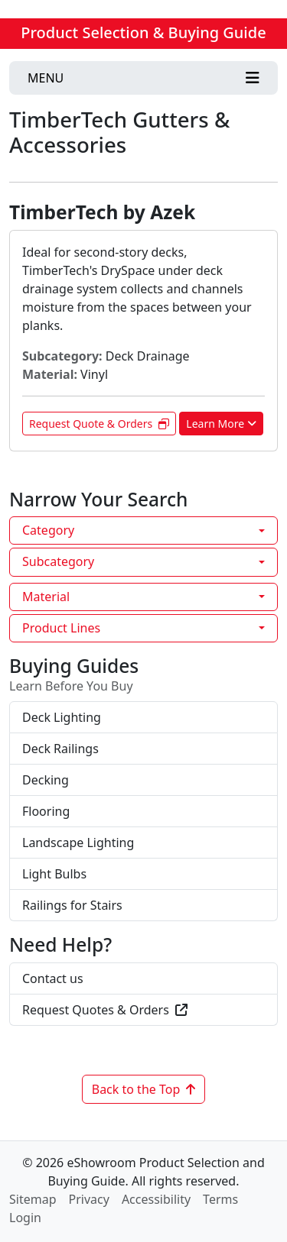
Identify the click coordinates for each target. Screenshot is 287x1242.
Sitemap (33, 1199)
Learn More (221, 423)
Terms (220, 1199)
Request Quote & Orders (99, 423)
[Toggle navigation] (143, 78)
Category (48, 530)
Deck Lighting (61, 717)
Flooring (46, 811)
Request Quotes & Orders (105, 1009)
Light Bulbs (54, 873)
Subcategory (58, 561)
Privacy (89, 1199)
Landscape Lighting (78, 842)
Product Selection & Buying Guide (143, 32)
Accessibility (156, 1199)
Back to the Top (144, 1089)
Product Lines (61, 627)
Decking (45, 779)
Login (25, 1217)
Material (46, 596)
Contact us (52, 978)
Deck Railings (60, 748)
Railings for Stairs (72, 905)
